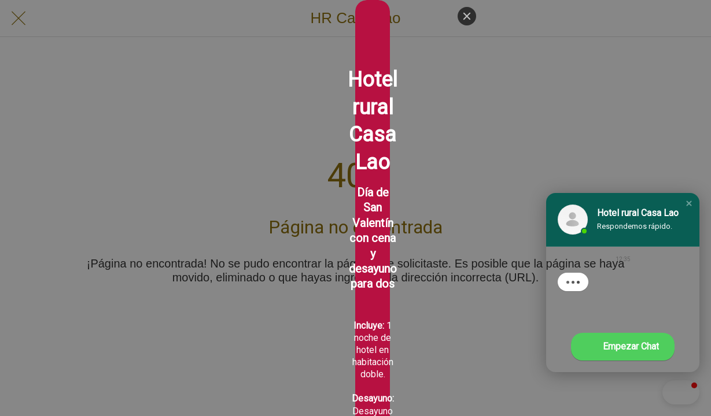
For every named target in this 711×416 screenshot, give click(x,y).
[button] (689, 203)
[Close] (467, 16)
